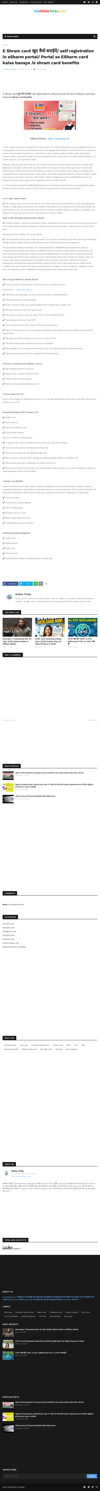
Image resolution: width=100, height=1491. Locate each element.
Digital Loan (41, 1312)
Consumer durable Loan (40, 1045)
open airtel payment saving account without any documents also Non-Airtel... (50, 773)
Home (5, 2)
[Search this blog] (45, 1476)
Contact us (23, 2)
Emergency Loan (9, 931)
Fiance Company (72, 1312)
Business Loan (8, 928)
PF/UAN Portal (8, 935)
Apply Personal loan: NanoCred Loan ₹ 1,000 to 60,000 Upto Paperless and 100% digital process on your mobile (54, 785)
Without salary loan (11, 943)
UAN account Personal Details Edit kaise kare (35, 796)
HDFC (69, 1045)
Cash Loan (24, 1045)
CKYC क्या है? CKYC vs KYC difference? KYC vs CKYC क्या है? (81, 641)
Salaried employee (11, 1049)
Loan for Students (11, 1316)
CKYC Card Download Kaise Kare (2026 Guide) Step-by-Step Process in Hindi (48, 641)
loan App (58, 1049)
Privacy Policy (36, 2)
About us (13, 2)
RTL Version (49, 2)
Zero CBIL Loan (46, 1049)
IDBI (83, 1045)
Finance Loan (58, 1045)
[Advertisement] (50, 24)
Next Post (92, 720)
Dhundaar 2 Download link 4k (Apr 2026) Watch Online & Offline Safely (17, 641)
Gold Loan (85, 1312)
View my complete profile (21, 1176)
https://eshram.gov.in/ (59, 138)
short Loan (68, 1316)
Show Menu (12, 36)
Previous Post (9, 720)
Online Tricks (23, 594)
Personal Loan (8, 939)
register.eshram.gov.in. (24, 290)
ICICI (76, 1045)
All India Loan (8, 924)
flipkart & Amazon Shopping (14, 947)
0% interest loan (10, 1045)
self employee (71, 1049)
